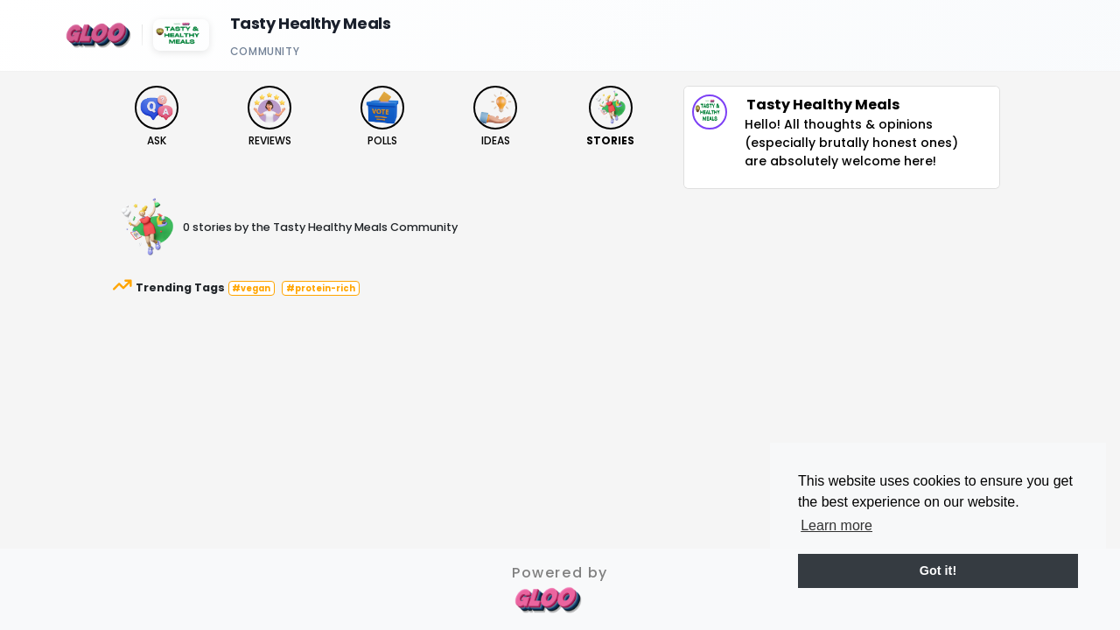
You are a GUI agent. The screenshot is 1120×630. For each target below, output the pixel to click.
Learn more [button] (836, 525)
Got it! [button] (938, 571)
